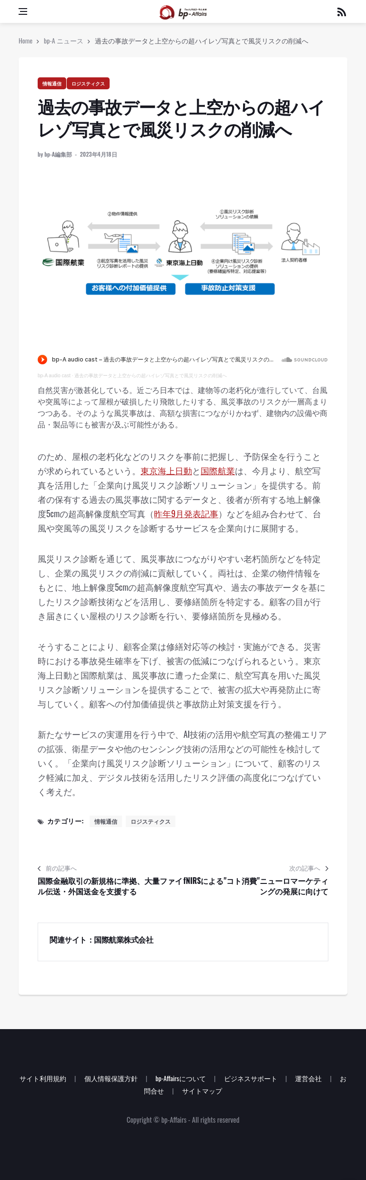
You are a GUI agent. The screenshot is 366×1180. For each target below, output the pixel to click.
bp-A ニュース (63, 40)
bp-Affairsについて (180, 1078)
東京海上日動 (166, 470)
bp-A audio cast (54, 375)
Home (25, 40)
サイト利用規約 (43, 1078)
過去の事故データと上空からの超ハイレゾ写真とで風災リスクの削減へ (150, 375)
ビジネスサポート (250, 1078)
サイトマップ (202, 1090)
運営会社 (308, 1078)
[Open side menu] (23, 11)
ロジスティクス (88, 83)
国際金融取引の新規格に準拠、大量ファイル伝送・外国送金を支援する (110, 886)
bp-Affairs (173, 1119)
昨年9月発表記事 (186, 513)
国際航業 (218, 470)
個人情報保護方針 (111, 1078)
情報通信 (51, 83)
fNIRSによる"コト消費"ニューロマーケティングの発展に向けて (255, 886)
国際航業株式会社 (123, 939)
